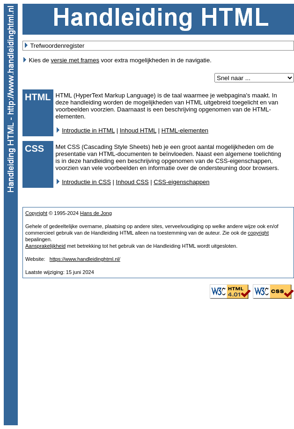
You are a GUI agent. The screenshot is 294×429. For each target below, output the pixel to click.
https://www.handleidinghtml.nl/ (85, 259)
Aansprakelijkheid (45, 246)
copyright (258, 233)
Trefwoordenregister (57, 45)
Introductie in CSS (86, 181)
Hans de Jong (96, 213)
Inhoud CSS (132, 181)
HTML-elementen (185, 130)
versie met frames (75, 60)
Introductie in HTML (88, 130)
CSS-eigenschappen (181, 181)
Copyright (36, 213)
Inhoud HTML (138, 130)
